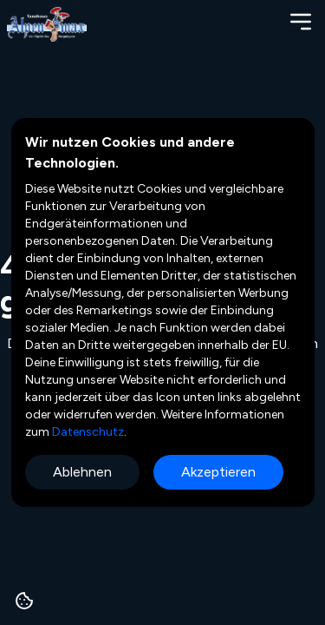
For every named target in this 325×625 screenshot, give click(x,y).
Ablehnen (82, 472)
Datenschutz (86, 431)
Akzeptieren (218, 472)
